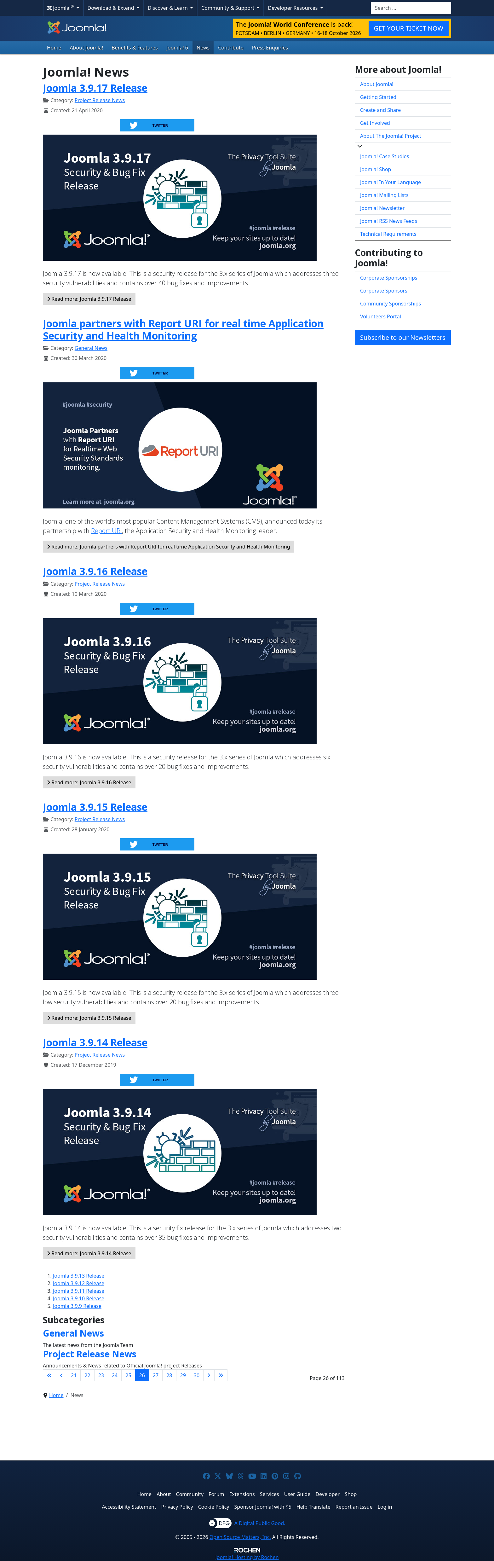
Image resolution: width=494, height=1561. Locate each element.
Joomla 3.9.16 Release (95, 571)
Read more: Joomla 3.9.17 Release (89, 298)
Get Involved (375, 122)
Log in (385, 1506)
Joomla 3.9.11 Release (78, 1290)
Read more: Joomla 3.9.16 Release (89, 782)
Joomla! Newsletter (382, 208)
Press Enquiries (270, 47)
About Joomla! (86, 47)
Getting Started (378, 97)
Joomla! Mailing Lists (384, 195)
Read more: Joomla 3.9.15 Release (89, 1017)
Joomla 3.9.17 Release (95, 88)
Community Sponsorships (390, 303)
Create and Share (380, 110)
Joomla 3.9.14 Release (95, 1042)
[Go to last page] (220, 1375)
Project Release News (100, 100)
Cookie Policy (213, 1506)
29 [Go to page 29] (183, 1375)
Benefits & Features (135, 47)
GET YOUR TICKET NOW (408, 28)
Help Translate (313, 1506)
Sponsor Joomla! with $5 (262, 1506)
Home (54, 47)
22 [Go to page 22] (87, 1375)
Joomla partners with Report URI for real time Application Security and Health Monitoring (183, 329)
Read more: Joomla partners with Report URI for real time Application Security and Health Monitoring (168, 546)
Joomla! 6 (177, 47)
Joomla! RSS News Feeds (388, 221)
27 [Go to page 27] (155, 1375)
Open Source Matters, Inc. (240, 1537)
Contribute (231, 47)
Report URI (106, 530)
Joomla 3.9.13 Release (78, 1275)
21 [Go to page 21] (74, 1375)
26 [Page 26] (142, 1375)
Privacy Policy (177, 1506)
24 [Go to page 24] (115, 1375)
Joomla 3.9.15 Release (95, 807)
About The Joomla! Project (390, 135)
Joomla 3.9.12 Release (78, 1283)
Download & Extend (111, 7)
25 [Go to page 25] (128, 1375)
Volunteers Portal (380, 316)
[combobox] (411, 8)
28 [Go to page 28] (169, 1375)
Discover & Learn (168, 7)
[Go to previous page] (61, 1375)
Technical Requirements (388, 233)
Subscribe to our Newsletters (402, 337)
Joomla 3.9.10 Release (78, 1298)
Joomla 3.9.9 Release (77, 1306)
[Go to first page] (49, 1375)
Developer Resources (293, 7)
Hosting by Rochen (247, 1557)
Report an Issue (354, 1506)
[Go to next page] (209, 1375)
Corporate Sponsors (383, 290)
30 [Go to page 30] (196, 1375)
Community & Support (228, 7)
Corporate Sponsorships (388, 277)
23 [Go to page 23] (101, 1375)
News (203, 47)
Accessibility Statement (129, 1506)
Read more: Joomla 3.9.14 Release (89, 1253)
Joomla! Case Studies (384, 156)
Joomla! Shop (375, 169)
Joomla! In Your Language (390, 182)
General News (91, 348)
